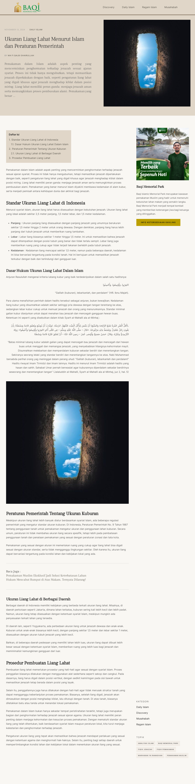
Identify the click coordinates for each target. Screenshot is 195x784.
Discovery (108, 7)
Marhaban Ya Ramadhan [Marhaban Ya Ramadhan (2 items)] (150, 755)
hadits (55, 300)
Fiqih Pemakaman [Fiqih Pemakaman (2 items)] (165, 749)
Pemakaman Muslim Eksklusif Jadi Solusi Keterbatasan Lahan (46, 576)
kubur (122, 186)
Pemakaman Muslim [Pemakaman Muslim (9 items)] (177, 755)
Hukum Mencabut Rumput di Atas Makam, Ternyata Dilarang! (46, 580)
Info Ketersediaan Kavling (162, 224)
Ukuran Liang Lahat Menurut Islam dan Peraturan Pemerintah (41, 43)
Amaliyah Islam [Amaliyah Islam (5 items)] (146, 743)
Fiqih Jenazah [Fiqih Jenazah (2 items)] (145, 749)
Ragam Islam (149, 7)
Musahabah (170, 7)
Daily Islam (128, 7)
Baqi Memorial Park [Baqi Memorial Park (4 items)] (168, 743)
